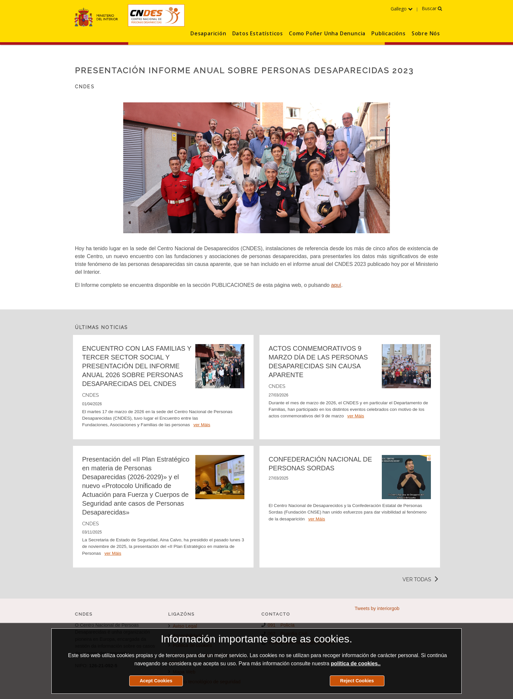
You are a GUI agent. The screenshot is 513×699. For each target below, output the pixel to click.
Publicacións (388, 33)
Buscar (432, 8)
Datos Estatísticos (257, 33)
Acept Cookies (156, 680)
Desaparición (208, 33)
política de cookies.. (355, 663)
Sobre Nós (426, 33)
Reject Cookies (357, 680)
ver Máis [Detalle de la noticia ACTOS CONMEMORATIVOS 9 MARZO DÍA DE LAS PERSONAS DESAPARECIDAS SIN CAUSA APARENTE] (355, 415)
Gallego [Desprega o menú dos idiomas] (402, 9)
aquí (336, 285)
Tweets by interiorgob (377, 608)
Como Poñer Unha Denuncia (327, 33)
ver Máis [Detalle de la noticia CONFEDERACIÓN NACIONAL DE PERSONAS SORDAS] (316, 518)
